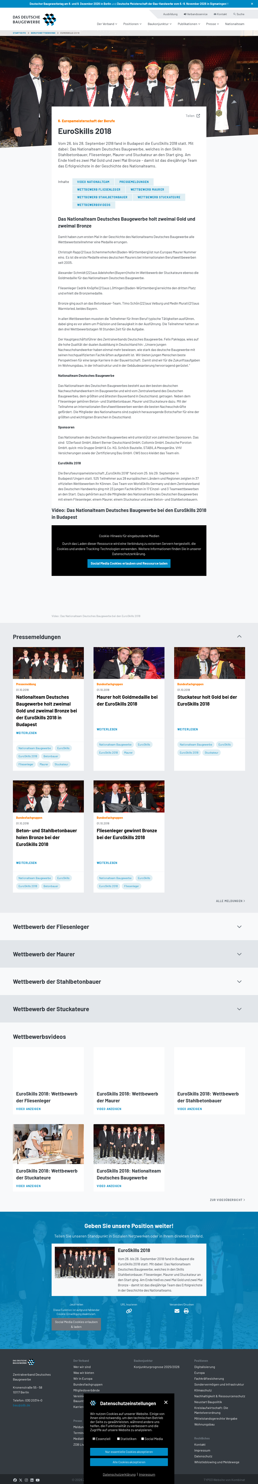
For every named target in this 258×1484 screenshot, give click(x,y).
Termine (79, 1430)
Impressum (202, 1448)
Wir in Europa (82, 1376)
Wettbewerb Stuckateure (159, 194)
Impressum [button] (147, 1474)
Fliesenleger (26, 761)
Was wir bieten (83, 1370)
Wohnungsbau (204, 1422)
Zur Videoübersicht (227, 1197)
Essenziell (101, 1439)
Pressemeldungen (134, 179)
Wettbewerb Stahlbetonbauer (102, 194)
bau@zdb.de (21, 1409)
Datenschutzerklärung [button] (119, 1474)
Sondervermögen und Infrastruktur (219, 1382)
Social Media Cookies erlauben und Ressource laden (129, 561)
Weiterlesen (26, 730)
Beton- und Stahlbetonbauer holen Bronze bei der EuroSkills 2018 (46, 835)
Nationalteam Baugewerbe (35, 745)
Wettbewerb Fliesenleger (99, 187)
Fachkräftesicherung (209, 1376)
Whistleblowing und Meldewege (216, 1459)
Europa (199, 1370)
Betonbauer (51, 753)
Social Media (152, 1439)
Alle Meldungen (230, 898)
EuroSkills (63, 745)
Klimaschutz (203, 1388)
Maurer (44, 761)
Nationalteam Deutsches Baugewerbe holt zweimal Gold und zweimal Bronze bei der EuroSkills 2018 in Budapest (46, 708)
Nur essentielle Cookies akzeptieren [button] (129, 1452)
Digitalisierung (204, 1364)
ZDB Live (79, 1442)
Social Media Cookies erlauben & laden (76, 1321)
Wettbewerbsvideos (93, 202)
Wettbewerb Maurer (147, 187)
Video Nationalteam (93, 179)
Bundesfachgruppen (88, 1382)
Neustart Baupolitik (208, 1399)
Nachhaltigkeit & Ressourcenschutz (219, 1393)
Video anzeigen (28, 1106)
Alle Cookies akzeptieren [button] (129, 1462)
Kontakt (200, 1442)
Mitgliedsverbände (86, 1388)
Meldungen (81, 1424)
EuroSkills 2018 (28, 753)
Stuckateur (61, 761)
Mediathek (80, 1436)
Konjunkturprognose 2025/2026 (156, 1364)
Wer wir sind (82, 1364)
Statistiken (126, 1439)
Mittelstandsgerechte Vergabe (215, 1416)
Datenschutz (203, 1454)
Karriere (79, 1404)
